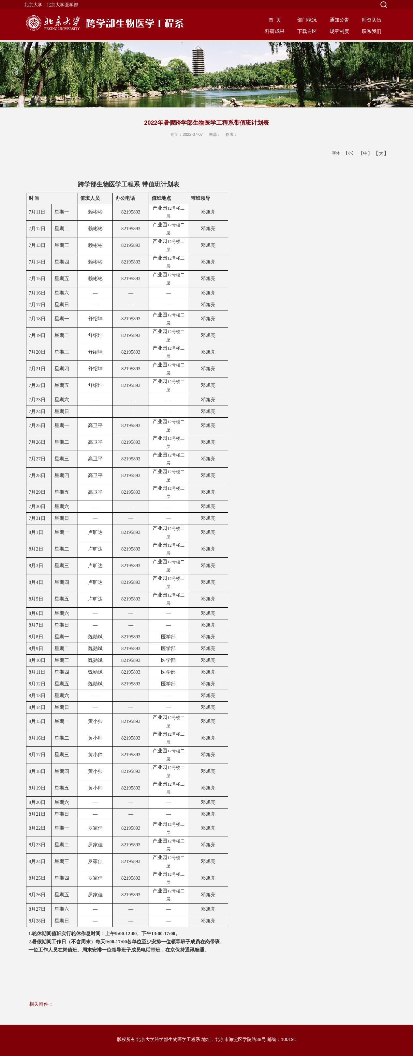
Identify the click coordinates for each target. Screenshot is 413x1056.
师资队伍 (371, 20)
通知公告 (339, 20)
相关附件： (41, 1004)
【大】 (377, 153)
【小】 (348, 153)
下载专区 (307, 31)
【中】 (363, 153)
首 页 (275, 20)
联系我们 (371, 31)
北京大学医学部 (62, 4)
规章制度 (339, 31)
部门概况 (307, 20)
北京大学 (33, 4)
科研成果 (275, 31)
